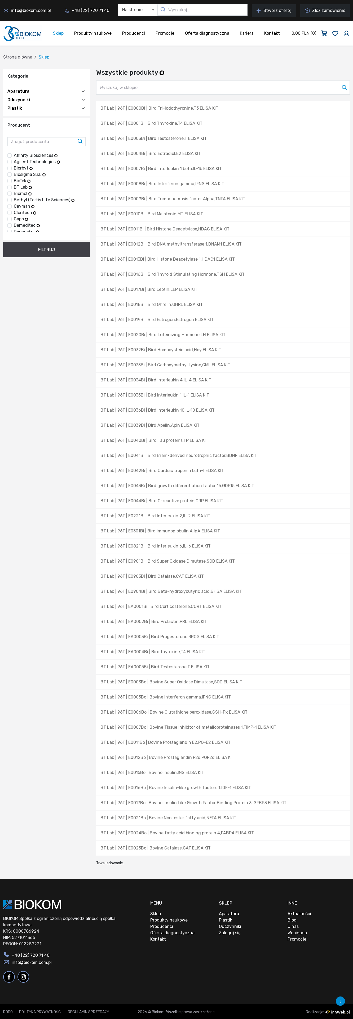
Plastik (14, 108)
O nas (293, 926)
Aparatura (18, 91)
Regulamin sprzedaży (88, 1012)
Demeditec (27, 225)
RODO (8, 1012)
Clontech (25, 212)
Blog (292, 920)
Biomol (23, 193)
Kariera (247, 33)
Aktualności (299, 913)
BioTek (22, 180)
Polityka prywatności (40, 1012)
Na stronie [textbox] (132, 9)
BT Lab (23, 187)
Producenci (133, 33)
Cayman (24, 206)
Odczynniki (18, 99)
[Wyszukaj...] (202, 10)
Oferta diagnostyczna (207, 33)
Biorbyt (23, 168)
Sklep (58, 33)
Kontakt (272, 33)
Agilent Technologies (37, 161)
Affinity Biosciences (36, 155)
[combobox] (138, 10)
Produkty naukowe (93, 33)
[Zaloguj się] (346, 33)
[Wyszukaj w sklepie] (223, 88)
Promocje (165, 33)
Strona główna (17, 57)
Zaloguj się (230, 932)
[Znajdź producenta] (46, 141)
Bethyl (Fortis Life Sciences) (44, 199)
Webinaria (297, 932)
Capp (21, 218)
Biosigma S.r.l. (30, 174)
